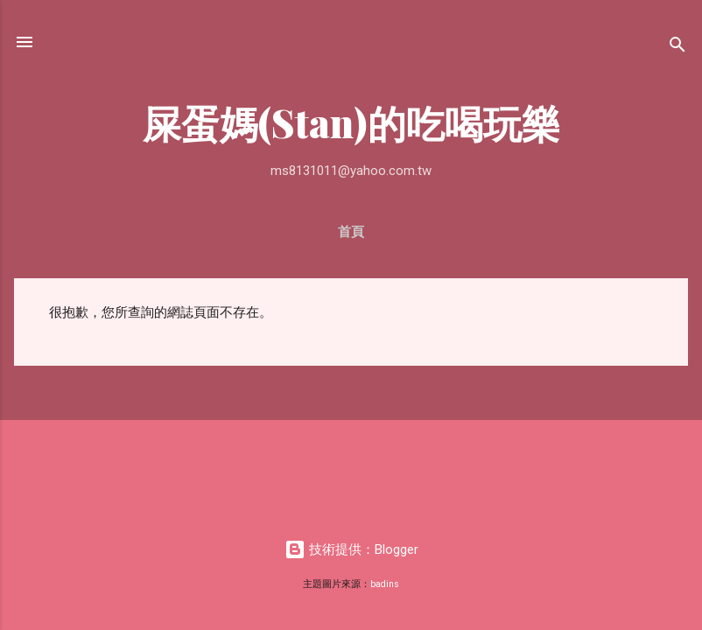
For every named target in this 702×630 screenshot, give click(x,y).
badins (384, 584)
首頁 (351, 232)
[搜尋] (677, 47)
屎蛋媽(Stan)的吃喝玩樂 (351, 122)
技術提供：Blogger (351, 549)
